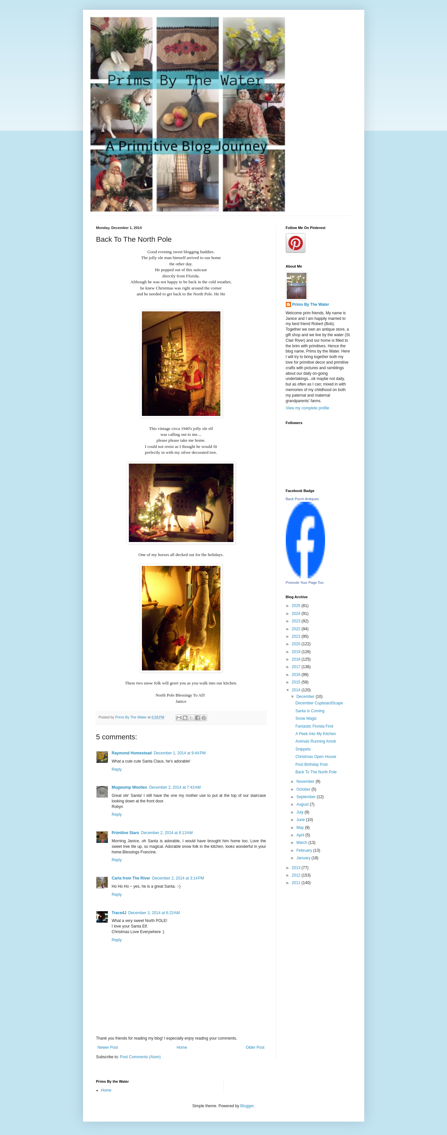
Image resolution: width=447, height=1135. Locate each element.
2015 (296, 682)
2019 (296, 652)
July (300, 812)
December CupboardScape (319, 703)
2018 (296, 659)
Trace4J (119, 913)
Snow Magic (306, 718)
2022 (296, 629)
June (301, 819)
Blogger (247, 1106)
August (303, 804)
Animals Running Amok (315, 741)
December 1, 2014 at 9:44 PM (179, 753)
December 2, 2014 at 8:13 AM (167, 833)
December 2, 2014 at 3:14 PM (178, 878)
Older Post (255, 1047)
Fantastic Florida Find (314, 726)
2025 (296, 605)
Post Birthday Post (311, 764)
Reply (117, 769)
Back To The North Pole (315, 772)
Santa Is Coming (309, 711)
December (306, 696)
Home (182, 1047)
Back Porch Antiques (302, 499)
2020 (296, 644)
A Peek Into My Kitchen (315, 734)
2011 (296, 882)
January (303, 858)
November (306, 781)
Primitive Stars (125, 833)
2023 (296, 621)
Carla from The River (131, 878)
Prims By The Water (310, 304)
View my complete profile (307, 408)
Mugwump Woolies (129, 787)
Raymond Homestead (132, 753)
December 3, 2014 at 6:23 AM (154, 913)
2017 (296, 667)
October (303, 789)
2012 (296, 875)
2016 (296, 674)
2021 (296, 636)
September (306, 797)
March (302, 842)
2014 (296, 690)
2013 (296, 867)
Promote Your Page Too (305, 582)
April (300, 835)
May (300, 827)
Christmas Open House (315, 756)
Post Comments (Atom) (140, 1057)
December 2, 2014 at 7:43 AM (175, 787)
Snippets (303, 749)
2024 (296, 613)
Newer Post (108, 1047)
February (304, 850)
